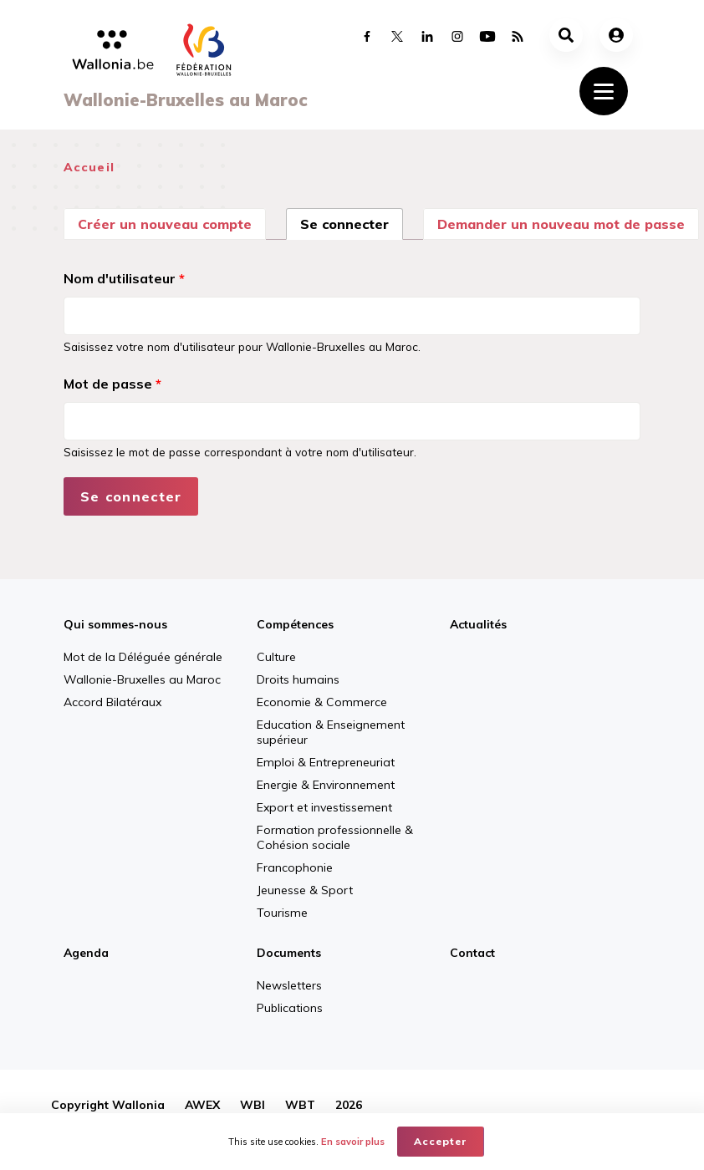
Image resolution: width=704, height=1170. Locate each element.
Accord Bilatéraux (112, 702)
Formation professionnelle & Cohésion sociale (335, 837)
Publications (290, 1007)
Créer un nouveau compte (165, 224)
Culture (276, 656)
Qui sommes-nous (115, 624)
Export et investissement (324, 807)
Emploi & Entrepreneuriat (326, 762)
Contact (472, 952)
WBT (300, 1104)
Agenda (86, 952)
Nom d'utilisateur (124, 278)
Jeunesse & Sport (305, 890)
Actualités (478, 624)
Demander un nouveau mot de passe (561, 224)
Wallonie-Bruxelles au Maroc (142, 679)
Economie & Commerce (322, 702)
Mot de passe (112, 383)
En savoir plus (353, 1141)
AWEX (202, 1104)
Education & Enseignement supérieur (331, 732)
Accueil (89, 167)
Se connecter (351, 222)
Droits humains (298, 679)
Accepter (440, 1141)
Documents (289, 952)
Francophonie (295, 867)
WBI (252, 1104)
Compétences (295, 624)
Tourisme (282, 912)
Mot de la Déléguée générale (143, 656)
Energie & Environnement (326, 784)
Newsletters (289, 985)
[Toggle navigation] (603, 91)
